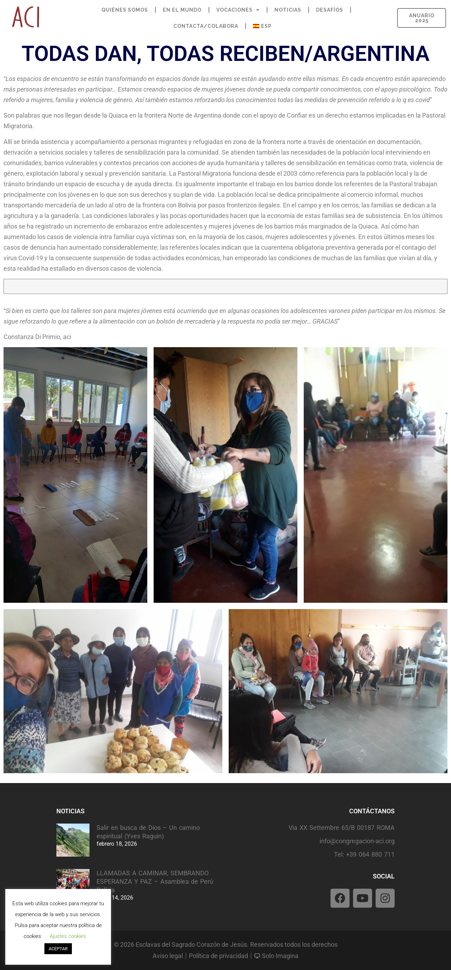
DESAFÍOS (329, 10)
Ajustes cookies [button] (68, 936)
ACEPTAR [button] (58, 948)
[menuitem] (262, 26)
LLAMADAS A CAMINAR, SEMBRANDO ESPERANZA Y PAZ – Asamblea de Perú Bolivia (155, 881)
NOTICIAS (287, 10)
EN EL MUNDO (182, 10)
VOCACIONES (238, 10)
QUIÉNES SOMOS (124, 10)
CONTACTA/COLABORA (205, 26)
